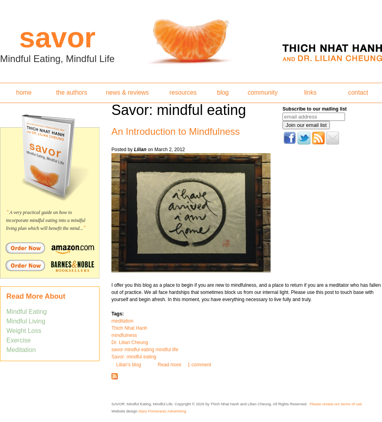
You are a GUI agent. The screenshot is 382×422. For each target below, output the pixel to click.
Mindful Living (25, 321)
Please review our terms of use (336, 404)
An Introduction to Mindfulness (175, 131)
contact (358, 92)
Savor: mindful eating (133, 357)
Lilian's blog (128, 365)
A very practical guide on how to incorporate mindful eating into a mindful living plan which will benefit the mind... (46, 220)
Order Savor (49, 248)
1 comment (199, 365)
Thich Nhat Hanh (129, 328)
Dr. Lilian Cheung (129, 342)
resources (183, 92)
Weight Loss (23, 330)
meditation (122, 321)
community (262, 92)
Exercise (18, 340)
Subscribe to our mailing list (315, 109)
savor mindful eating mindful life (144, 349)
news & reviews (127, 92)
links (310, 92)
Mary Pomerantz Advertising (162, 411)
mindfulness (124, 335)
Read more (169, 365)
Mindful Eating (26, 311)
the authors (71, 92)
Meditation (21, 349)
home (23, 92)
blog (222, 92)
